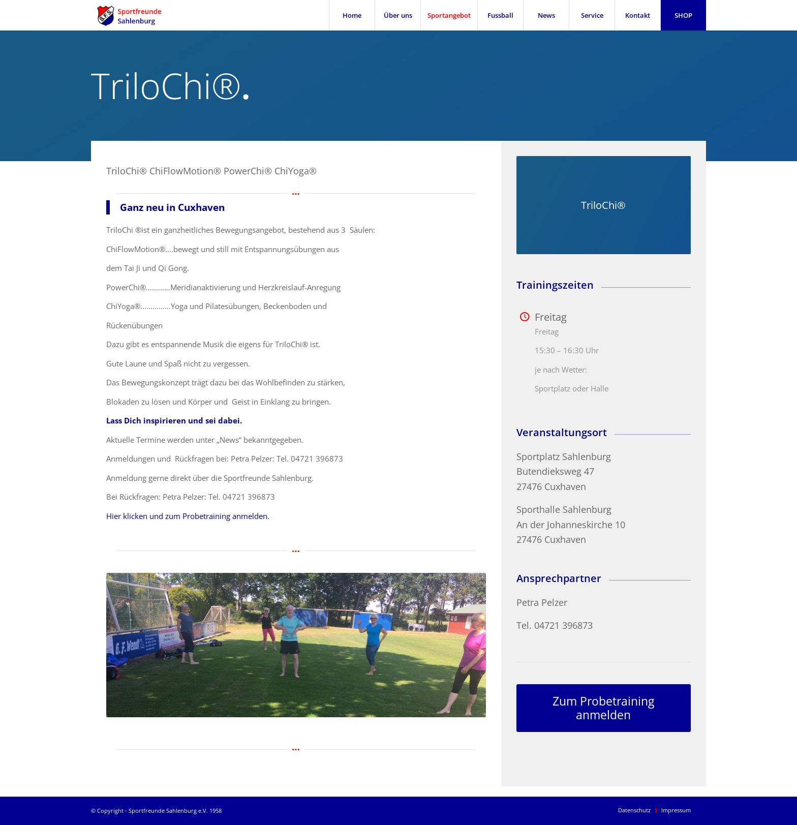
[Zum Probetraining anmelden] (603, 708)
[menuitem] (352, 15)
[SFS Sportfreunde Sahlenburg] (135, 15)
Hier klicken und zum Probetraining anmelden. (187, 516)
